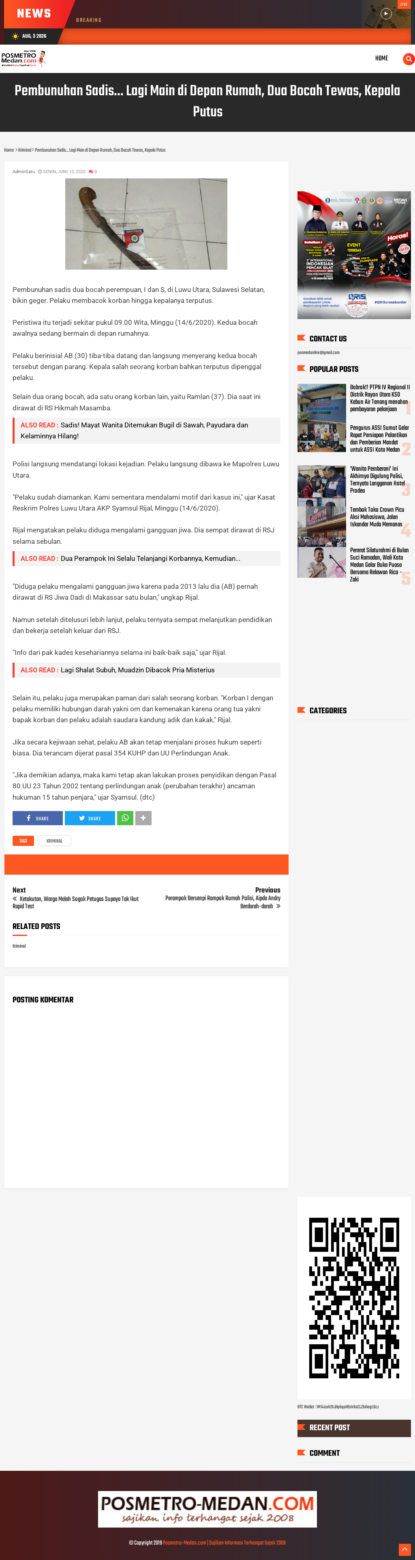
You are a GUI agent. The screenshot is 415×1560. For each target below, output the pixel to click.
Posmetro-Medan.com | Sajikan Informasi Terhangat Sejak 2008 (224, 1543)
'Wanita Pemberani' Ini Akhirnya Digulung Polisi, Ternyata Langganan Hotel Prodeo (377, 480)
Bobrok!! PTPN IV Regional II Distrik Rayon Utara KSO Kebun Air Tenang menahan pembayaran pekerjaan (380, 398)
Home (381, 58)
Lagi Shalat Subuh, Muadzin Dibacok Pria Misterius (138, 670)
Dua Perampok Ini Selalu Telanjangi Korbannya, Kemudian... (150, 558)
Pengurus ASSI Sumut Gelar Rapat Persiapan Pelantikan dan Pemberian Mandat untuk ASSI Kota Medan (379, 439)
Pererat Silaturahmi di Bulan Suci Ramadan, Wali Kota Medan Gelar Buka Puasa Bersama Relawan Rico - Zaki (379, 565)
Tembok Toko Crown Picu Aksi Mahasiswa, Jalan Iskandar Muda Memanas (377, 517)
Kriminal (54, 841)
